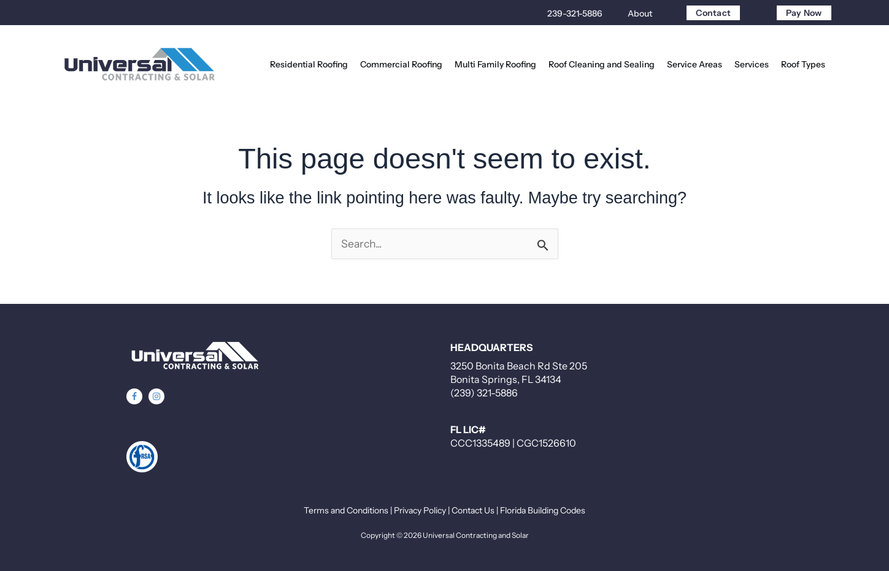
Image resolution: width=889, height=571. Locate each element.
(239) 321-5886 (484, 393)
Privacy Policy (420, 510)
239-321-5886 (574, 13)
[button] (134, 396)
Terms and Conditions (346, 510)
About (640, 13)
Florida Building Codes (542, 510)
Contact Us (473, 510)
